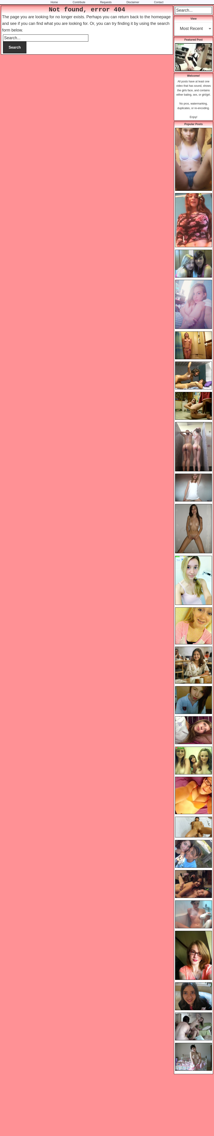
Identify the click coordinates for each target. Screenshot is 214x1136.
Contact (158, 2)
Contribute (79, 2)
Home (54, 2)
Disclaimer (132, 2)
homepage (161, 17)
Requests (106, 2)
